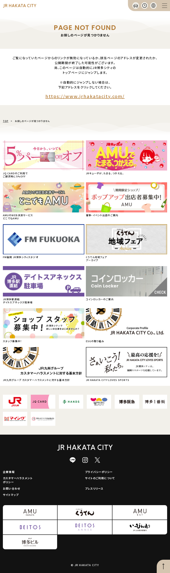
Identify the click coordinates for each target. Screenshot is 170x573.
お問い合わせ (11, 488)
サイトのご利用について (100, 478)
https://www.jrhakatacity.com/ (85, 96)
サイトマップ (11, 494)
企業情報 (9, 472)
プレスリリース (94, 488)
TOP (5, 121)
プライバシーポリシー (99, 472)
